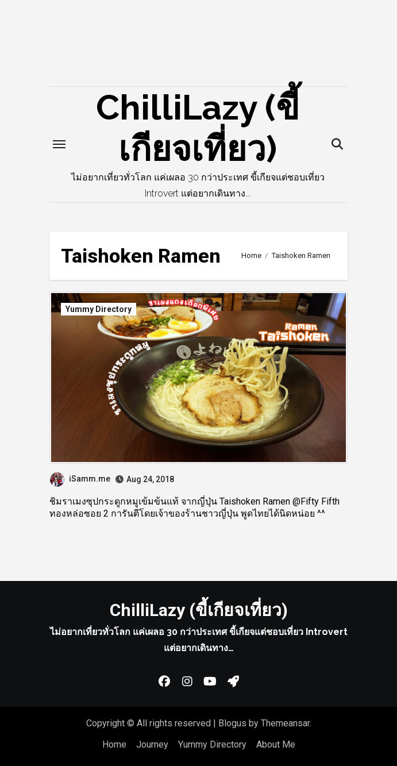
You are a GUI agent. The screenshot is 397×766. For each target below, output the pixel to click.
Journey (152, 744)
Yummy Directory (98, 309)
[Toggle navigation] (59, 144)
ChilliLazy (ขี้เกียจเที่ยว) (199, 610)
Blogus (232, 723)
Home (114, 744)
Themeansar (285, 723)
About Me (275, 744)
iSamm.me (80, 478)
